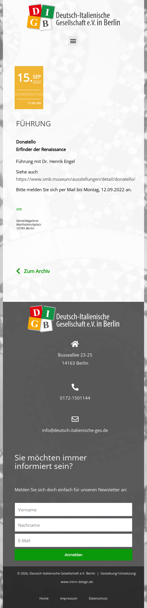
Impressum (68, 598)
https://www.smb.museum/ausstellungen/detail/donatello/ (75, 179)
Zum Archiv (37, 271)
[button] (73, 41)
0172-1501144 (75, 398)
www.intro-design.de (77, 581)
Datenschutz (98, 598)
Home (44, 598)
